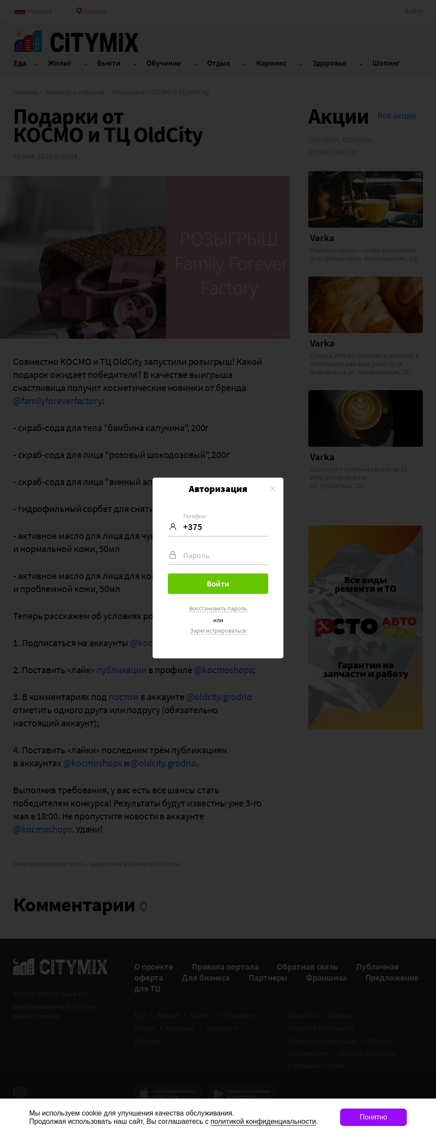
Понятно (373, 1117)
